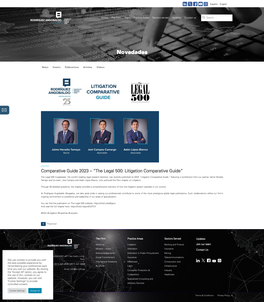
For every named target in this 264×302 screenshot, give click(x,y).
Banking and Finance (174, 244)
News (45, 67)
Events (56, 67)
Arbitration (132, 249)
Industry (168, 270)
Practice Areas (141, 17)
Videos (100, 67)
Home (104, 17)
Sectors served (160, 17)
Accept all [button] (35, 291)
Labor (130, 266)
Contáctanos (4, 110)
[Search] (203, 17)
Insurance (132, 257)
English (223, 4)
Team (127, 17)
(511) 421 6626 (77, 264)
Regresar (52, 224)
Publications (72, 67)
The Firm (116, 17)
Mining (167, 253)
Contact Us (202, 250)
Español (213, 4)
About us (100, 244)
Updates (176, 17)
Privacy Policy (223, 295)
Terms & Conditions (204, 295)
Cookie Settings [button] (17, 291)
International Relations (106, 262)
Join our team (203, 244)
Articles (87, 67)
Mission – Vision (103, 249)
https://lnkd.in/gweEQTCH (83, 206)
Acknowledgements (105, 253)
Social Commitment (105, 257)
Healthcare (132, 262)
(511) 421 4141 (61, 264)
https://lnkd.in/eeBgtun (105, 203)
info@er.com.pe (77, 269)
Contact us (190, 17)
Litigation (131, 244)
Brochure (100, 266)
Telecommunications (174, 257)
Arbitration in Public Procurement (143, 253)
